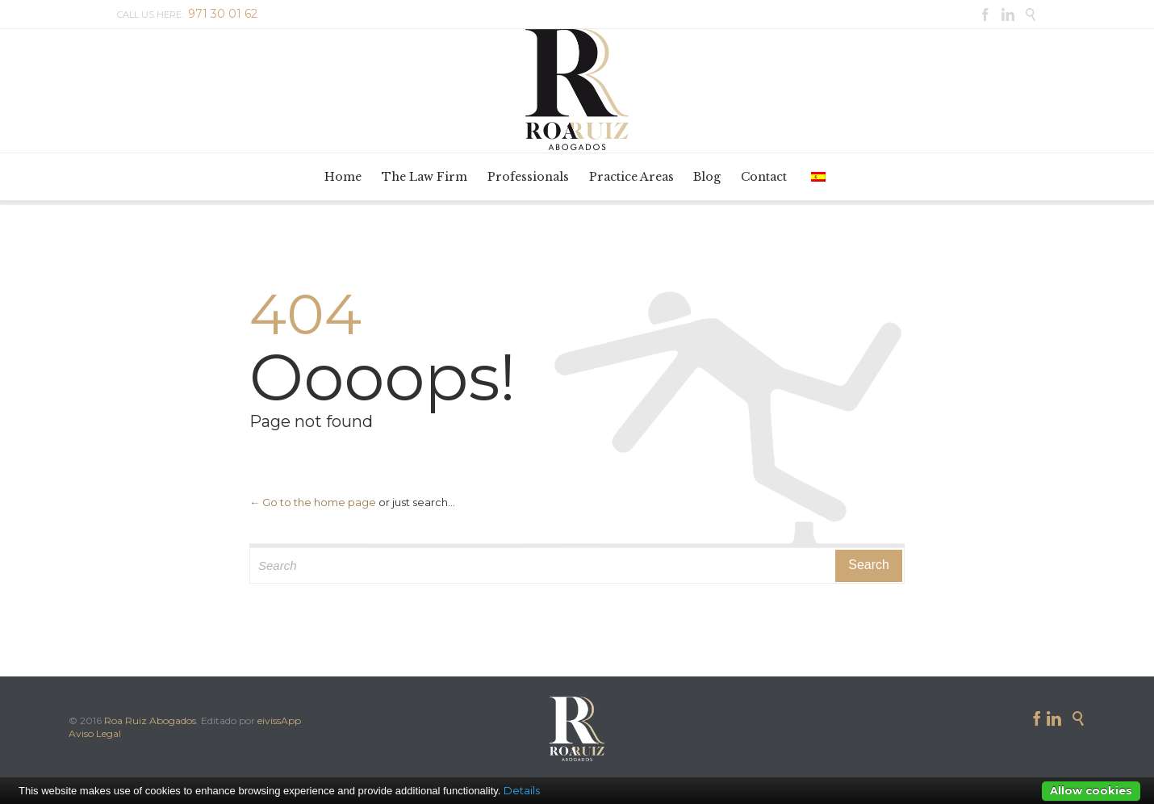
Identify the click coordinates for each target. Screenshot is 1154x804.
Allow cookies (1091, 790)
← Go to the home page (312, 502)
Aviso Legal (95, 733)
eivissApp (279, 720)
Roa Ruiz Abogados (150, 720)
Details (522, 790)
